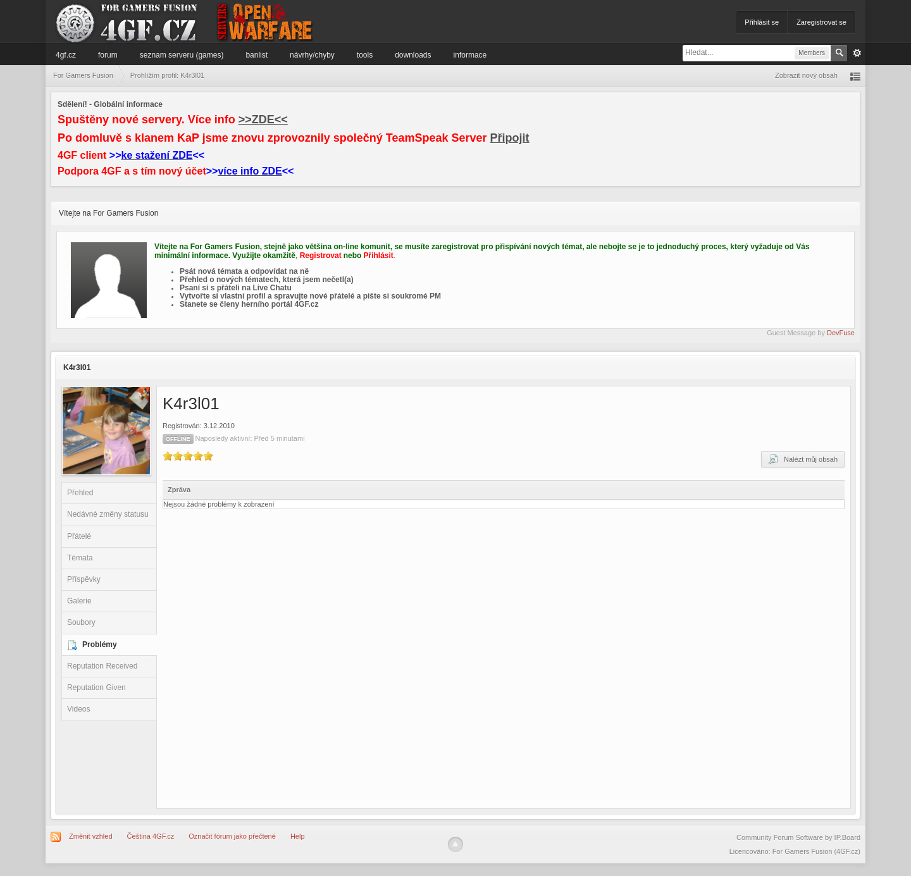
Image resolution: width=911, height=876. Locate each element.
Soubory (81, 622)
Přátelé (79, 536)
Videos (78, 709)
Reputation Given (96, 687)
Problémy (99, 644)
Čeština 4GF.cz (151, 836)
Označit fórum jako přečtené (232, 836)
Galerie (79, 600)
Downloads (413, 55)
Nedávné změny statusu (108, 514)
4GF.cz (66, 55)
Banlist (256, 55)
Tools (365, 55)
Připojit (510, 138)
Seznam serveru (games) (182, 55)
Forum (108, 55)
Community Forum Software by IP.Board (798, 837)
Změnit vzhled (90, 836)
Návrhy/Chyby (312, 55)
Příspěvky (84, 579)
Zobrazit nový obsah (806, 75)
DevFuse (841, 332)
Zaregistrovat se (821, 22)
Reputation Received (102, 666)
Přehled (80, 492)
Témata (80, 557)
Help (297, 836)
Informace (470, 55)
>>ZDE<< (263, 119)
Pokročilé (857, 53)
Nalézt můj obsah (803, 459)
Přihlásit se (762, 22)
